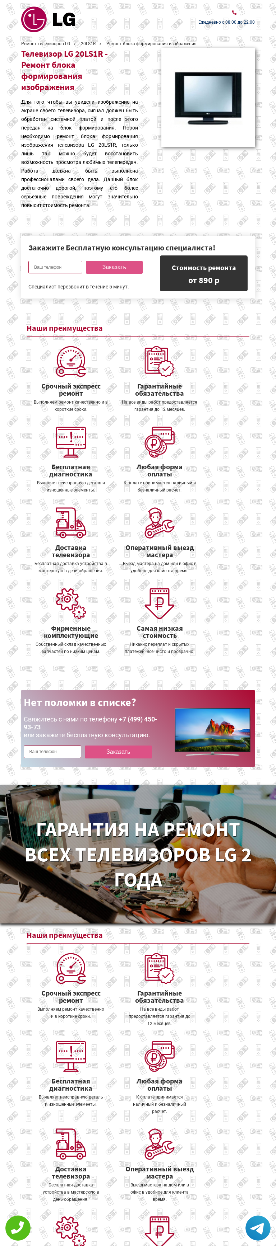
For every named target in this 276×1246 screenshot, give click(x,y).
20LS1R (88, 43)
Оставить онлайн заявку (136, 1207)
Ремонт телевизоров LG (45, 43)
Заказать (113, 267)
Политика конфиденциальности (64, 1223)
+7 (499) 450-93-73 (211, 1221)
